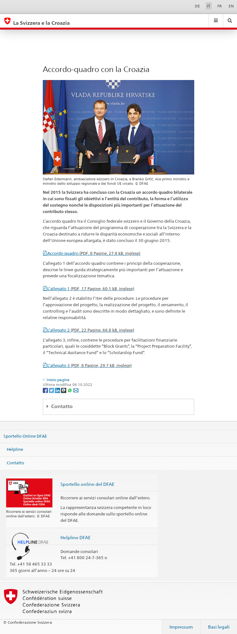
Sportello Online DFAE (25, 436)
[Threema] (64, 390)
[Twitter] (52, 390)
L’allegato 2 (90, 330)
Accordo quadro (93, 253)
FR (219, 6)
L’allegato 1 (90, 288)
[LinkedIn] (58, 390)
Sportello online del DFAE (87, 484)
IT (208, 6)
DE (197, 6)
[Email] (75, 390)
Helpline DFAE (75, 537)
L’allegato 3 (89, 365)
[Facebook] (46, 390)
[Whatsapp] (70, 390)
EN (231, 6)
